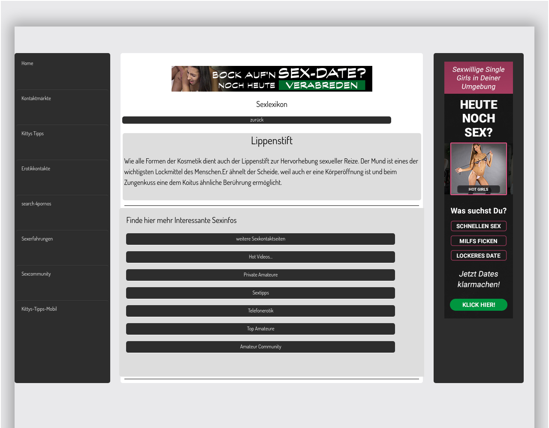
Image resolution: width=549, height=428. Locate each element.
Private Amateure (261, 274)
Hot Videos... (260, 256)
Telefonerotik (260, 310)
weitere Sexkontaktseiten (261, 238)
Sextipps (261, 292)
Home (27, 63)
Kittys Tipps (32, 133)
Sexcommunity (36, 273)
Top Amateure (260, 328)
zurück (256, 119)
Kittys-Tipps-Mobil (39, 309)
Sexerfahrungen (37, 238)
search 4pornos (36, 203)
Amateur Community (260, 346)
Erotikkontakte (35, 168)
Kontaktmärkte (36, 98)
